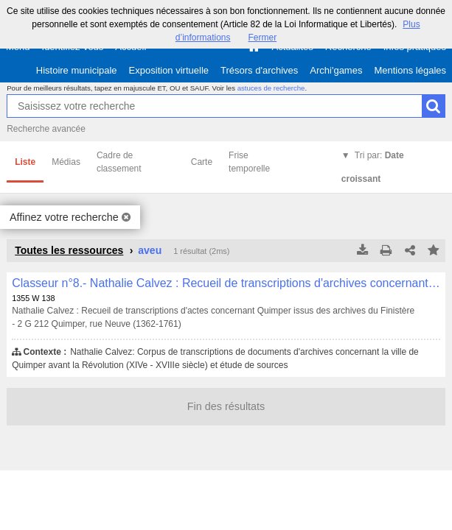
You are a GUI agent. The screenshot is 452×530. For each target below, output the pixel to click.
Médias (66, 162)
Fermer (262, 37)
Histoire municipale (76, 70)
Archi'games (336, 70)
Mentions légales (410, 70)
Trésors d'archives (259, 70)
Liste (25, 162)
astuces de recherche (271, 88)
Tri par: (372, 167)
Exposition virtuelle (169, 70)
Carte (201, 162)
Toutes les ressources (69, 250)
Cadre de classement (119, 162)
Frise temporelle (249, 162)
